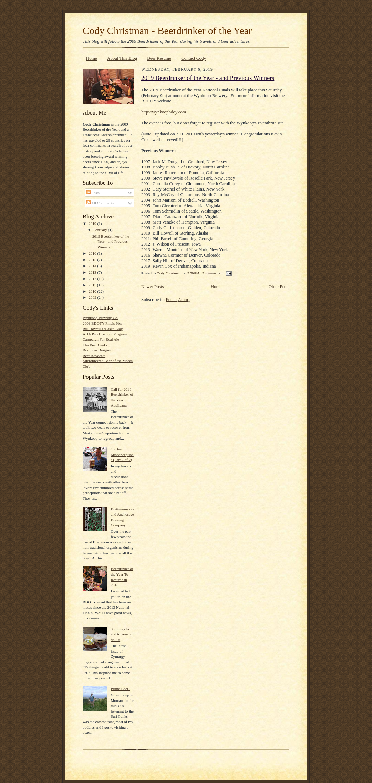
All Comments (100, 203)
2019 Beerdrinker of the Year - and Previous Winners (110, 241)
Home (91, 58)
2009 (93, 297)
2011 (93, 285)
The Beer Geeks (95, 345)
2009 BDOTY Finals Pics (102, 323)
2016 (93, 253)
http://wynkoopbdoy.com (163, 112)
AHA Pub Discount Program (105, 334)
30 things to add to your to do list (121, 634)
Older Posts (279, 286)
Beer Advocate (94, 356)
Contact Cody (193, 58)
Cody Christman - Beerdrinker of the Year (167, 30)
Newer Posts (152, 286)
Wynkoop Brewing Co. (100, 318)
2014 (93, 266)
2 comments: (212, 273)
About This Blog (122, 58)
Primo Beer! (120, 689)
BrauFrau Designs (97, 350)
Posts (93, 193)
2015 (93, 260)
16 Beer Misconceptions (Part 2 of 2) (122, 454)
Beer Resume (159, 58)
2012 (93, 278)
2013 (93, 272)
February (100, 230)
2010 (93, 291)
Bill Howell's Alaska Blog (103, 329)
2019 (93, 223)
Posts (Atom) (178, 299)
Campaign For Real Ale (101, 339)
